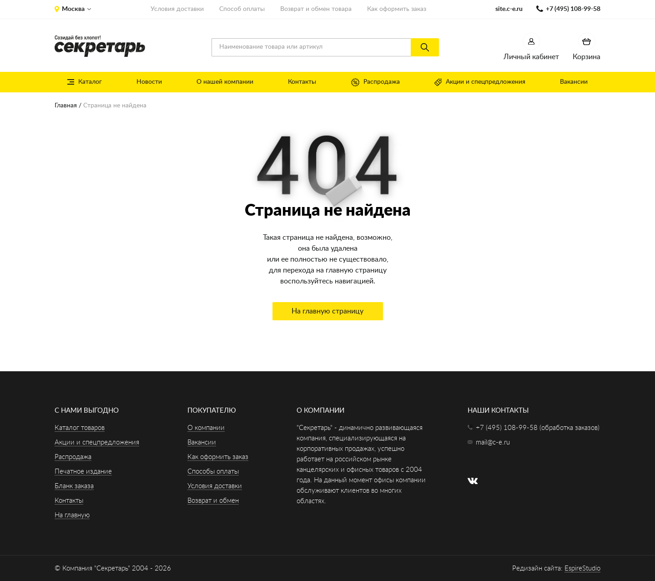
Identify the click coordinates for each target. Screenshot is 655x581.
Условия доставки (177, 9)
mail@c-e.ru (493, 442)
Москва (73, 9)
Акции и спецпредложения (479, 82)
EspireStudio (582, 568)
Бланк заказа (74, 486)
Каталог (84, 82)
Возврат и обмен (213, 500)
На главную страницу (327, 311)
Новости (149, 82)
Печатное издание (83, 471)
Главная (66, 105)
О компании (206, 427)
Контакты (302, 82)
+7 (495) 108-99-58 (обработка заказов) (538, 427)
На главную (72, 515)
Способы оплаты (213, 471)
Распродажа (375, 82)
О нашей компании (224, 82)
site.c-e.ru (509, 9)
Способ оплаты (242, 9)
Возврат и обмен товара (316, 9)
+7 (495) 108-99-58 (573, 9)
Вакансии (574, 82)
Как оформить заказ (396, 9)
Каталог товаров (80, 427)
